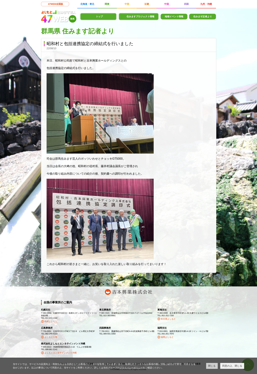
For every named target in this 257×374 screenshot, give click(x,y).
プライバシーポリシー (131, 367)
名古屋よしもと (168, 319)
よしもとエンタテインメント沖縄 (60, 353)
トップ (99, 16)
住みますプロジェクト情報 (140, 16)
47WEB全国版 (55, 4)
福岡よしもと (167, 337)
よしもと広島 (50, 337)
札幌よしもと (50, 321)
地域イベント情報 (174, 16)
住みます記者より (202, 16)
